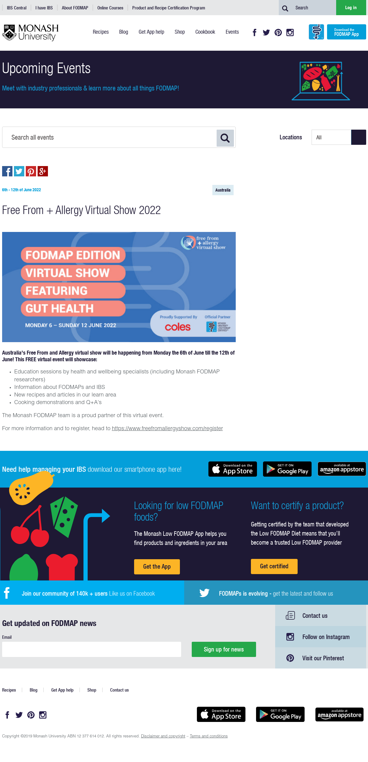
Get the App (157, 566)
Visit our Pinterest (323, 658)
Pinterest (278, 32)
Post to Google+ (43, 171)
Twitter (266, 32)
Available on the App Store (232, 469)
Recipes (9, 690)
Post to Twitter (19, 171)
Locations (291, 137)
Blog (33, 690)
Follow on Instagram (326, 637)
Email (7, 637)
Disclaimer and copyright (163, 737)
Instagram (290, 32)
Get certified (274, 566)
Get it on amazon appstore (342, 469)
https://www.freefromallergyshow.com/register (167, 429)
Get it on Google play (287, 469)
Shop (91, 690)
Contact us (315, 615)
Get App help (62, 690)
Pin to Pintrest (31, 171)
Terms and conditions (209, 737)
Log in (351, 7)
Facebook (254, 32)
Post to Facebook (7, 171)
